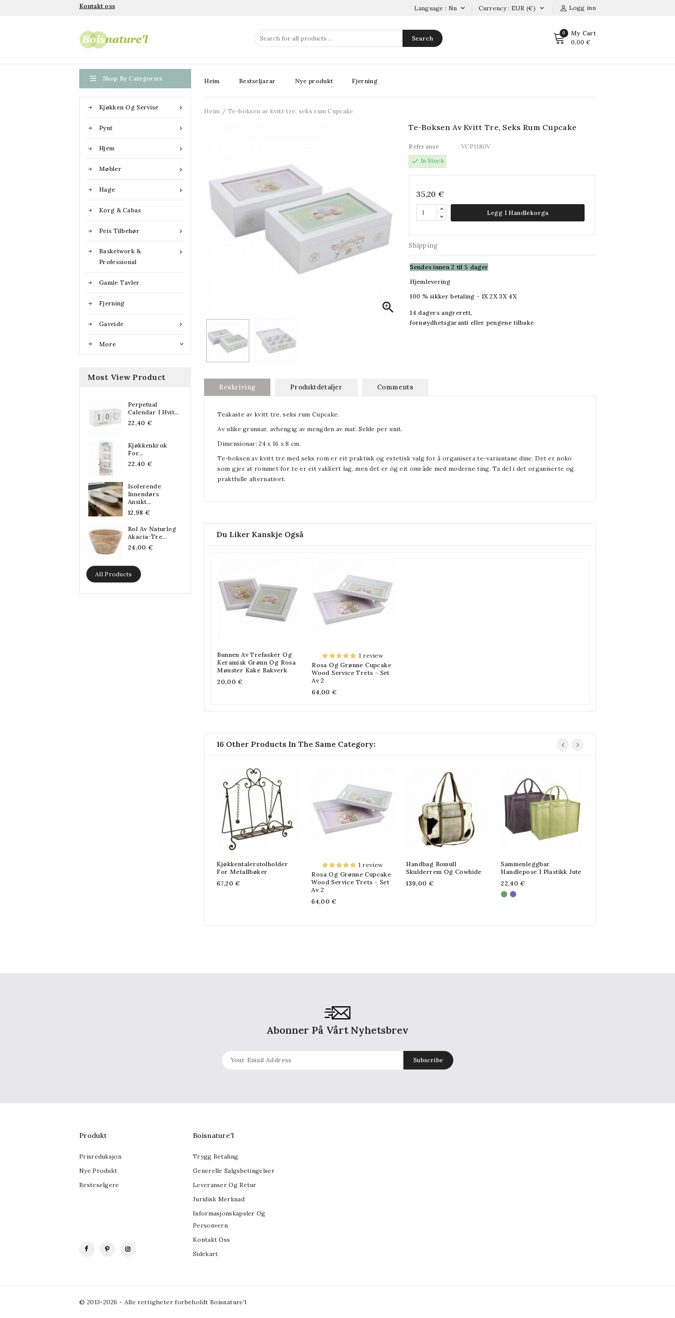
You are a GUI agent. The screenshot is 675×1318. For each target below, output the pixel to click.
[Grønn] (504, 894)
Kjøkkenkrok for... (147, 449)
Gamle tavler (119, 282)
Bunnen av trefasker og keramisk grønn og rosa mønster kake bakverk (256, 662)
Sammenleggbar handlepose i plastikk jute (541, 868)
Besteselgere (99, 1185)
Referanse (424, 146)
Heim (212, 81)
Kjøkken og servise (141, 107)
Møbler (141, 169)
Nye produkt (314, 81)
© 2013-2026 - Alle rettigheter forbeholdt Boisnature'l (163, 1302)
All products (113, 574)
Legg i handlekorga (518, 213)
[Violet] (513, 894)
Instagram (128, 1249)
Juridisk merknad (219, 1199)
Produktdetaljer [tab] (316, 387)
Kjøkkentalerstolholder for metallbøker (252, 868)
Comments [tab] (395, 387)
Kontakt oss (211, 1239)
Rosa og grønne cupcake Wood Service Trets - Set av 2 (351, 672)
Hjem (141, 148)
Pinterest (107, 1249)
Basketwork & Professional (141, 256)
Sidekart (205, 1254)
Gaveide (141, 324)
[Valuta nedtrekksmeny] (541, 8)
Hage (141, 189)
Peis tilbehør (141, 231)
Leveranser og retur (225, 1185)
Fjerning (111, 303)
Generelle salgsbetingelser (234, 1171)
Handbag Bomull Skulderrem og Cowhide (443, 868)
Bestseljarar (257, 81)
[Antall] (426, 212)
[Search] (348, 38)
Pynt (141, 128)
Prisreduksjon (100, 1156)
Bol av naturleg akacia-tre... (152, 533)
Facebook (87, 1249)
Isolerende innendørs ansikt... (144, 494)
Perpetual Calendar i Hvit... (153, 408)
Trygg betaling (215, 1156)
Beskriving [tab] (237, 387)
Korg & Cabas (120, 210)
